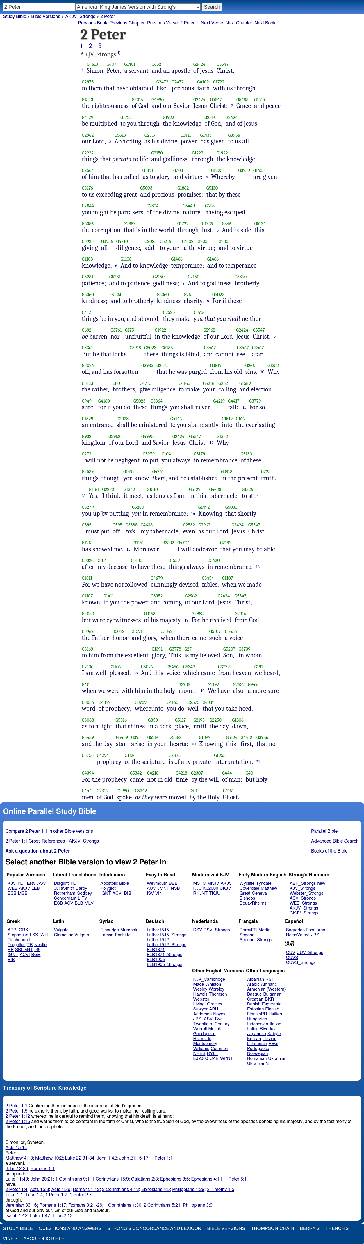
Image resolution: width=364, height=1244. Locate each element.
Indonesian (257, 1024)
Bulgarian (272, 994)
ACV (68, 903)
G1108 (87, 259)
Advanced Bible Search (334, 841)
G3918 (135, 347)
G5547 (223, 64)
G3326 (88, 560)
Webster (201, 999)
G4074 (113, 64)
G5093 (146, 188)
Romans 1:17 (52, 1205)
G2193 (199, 720)
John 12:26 (17, 1168)
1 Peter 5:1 (236, 1179)
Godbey (84, 893)
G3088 (88, 720)
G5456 (231, 631)
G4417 (234, 401)
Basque (254, 994)
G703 (178, 170)
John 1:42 (107, 1158)
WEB (12, 888)
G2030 (88, 613)
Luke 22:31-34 (79, 1158)
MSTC (199, 883)
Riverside (202, 1039)
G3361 (87, 347)
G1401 (129, 64)
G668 (210, 206)
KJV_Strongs (302, 888)
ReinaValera (298, 935)
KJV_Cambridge (209, 979)
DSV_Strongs (217, 930)
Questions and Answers (70, 1228)
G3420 (214, 560)
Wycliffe (247, 883)
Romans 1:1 (42, 1168)
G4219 (219, 401)
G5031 (231, 507)
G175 (129, 330)
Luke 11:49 (17, 1179)
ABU (213, 1009)
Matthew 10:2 (49, 1158)
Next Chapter (238, 23)
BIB (127, 893)
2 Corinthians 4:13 (120, 1189)
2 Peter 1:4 (17, 1189)
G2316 (137, 99)
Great (245, 893)
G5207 (229, 649)
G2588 (175, 737)
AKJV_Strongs (80, 16)
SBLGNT (24, 950)
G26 (187, 294)
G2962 (88, 135)
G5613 (120, 135)
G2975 (88, 82)
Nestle (40, 945)
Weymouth (157, 883)
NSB (175, 888)
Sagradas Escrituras (305, 930)
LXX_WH (39, 935)
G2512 (162, 365)
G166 (240, 418)
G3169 (87, 649)
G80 (116, 383)
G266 (250, 365)
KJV (12, 883)
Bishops (247, 898)
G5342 (167, 631)
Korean (254, 1039)
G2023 (150, 241)
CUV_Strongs (310, 953)
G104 (166, 454)
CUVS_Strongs (301, 962)
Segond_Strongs (256, 940)
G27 (188, 649)
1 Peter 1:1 (162, 1158)
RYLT (212, 1053)
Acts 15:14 (16, 1147)
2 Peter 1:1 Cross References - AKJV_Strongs (52, 841)
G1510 (152, 489)
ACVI (118, 893)
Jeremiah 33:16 (21, 1205)
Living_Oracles (207, 1004)
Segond (247, 935)
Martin (264, 930)
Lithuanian (257, 1044)
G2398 (175, 755)
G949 (87, 401)
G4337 (209, 702)
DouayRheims (253, 903)
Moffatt (215, 1029)
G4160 (184, 383)
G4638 (215, 489)
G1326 (247, 489)
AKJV (24, 888)
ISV (150, 893)
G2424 (199, 64)
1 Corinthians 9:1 (72, 1179)
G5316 (121, 720)
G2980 (123, 790)
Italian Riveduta (262, 1029)
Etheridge (109, 930)
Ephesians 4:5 (155, 1189)
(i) (118, 53)
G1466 (177, 259)
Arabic (253, 984)
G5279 (149, 454)
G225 (266, 471)
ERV (31, 883)
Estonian (255, 1009)
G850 (153, 720)
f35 (37, 950)
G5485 (242, 99)
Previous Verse (162, 23)
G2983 (147, 365)
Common (219, 1049)
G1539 (174, 560)
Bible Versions (45, 16)
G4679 (157, 578)
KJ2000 (210, 888)
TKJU (214, 893)
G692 (87, 330)
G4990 (157, 99)
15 (129, 549)
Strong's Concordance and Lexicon (154, 1228)
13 (84, 496)
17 (187, 620)
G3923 (88, 241)
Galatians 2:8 (144, 1179)
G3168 (149, 613)
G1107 (227, 578)
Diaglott (61, 883)
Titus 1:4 (34, 1195)
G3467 (210, 347)
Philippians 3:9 (198, 1205)
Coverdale (249, 888)
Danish (253, 1004)
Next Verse (212, 23)
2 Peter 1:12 (18, 1116)
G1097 (204, 737)
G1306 (238, 720)
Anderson (202, 1014)
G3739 (244, 170)
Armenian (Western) (266, 989)
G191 (258, 667)
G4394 (103, 755)
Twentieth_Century (211, 1024)
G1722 (218, 82)
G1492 (129, 471)
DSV (197, 930)
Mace (198, 984)
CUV (290, 953)
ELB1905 (156, 960)
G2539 (88, 471)
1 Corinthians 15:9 (110, 1179)
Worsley (216, 989)
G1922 (168, 117)
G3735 (184, 684)
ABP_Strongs (303, 883)
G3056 (88, 702)
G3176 (87, 188)
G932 (87, 436)
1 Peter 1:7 (56, 1195)
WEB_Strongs (303, 903)
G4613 (92, 64)
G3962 (88, 631)
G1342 (129, 489)
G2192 (225, 542)
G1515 (259, 99)
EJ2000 (200, 1058)
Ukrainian (277, 1058)
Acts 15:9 (60, 1189)
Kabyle (274, 1034)
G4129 (87, 117)
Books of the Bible (329, 851)
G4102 (203, 82)
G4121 (87, 312)
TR (30, 945)
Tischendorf (19, 940)
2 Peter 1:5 (17, 1111)
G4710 (122, 241)
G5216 (165, 241)
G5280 (138, 507)
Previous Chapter (127, 23)
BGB (36, 955)
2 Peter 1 (189, 23)
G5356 (88, 223)
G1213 (87, 542)
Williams (201, 1049)
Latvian (269, 1039)
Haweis (200, 994)
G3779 (255, 401)
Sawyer (200, 1009)
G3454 (208, 578)
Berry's (310, 1228)
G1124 (130, 755)
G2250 (215, 720)
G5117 (180, 720)
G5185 (167, 347)
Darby (81, 888)
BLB (79, 903)
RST (269, 979)
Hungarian (257, 1019)
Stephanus (18, 935)
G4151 (228, 790)
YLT (21, 883)
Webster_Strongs (306, 893)
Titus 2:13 (62, 1215)
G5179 (199, 454)
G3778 (175, 649)
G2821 (224, 383)
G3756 (200, 312)
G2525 (169, 312)
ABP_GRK (18, 930)
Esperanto (272, 1004)
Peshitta (123, 935)
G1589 (245, 383)
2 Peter (107, 16)
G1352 (273, 365)
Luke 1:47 (40, 1215)
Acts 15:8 (39, 1189)
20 (193, 744)
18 (136, 673)
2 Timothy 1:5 (220, 1189)
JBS (315, 935)
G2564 (88, 170)
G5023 (218, 294)
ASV (41, 883)
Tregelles (16, 945)
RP (11, 950)
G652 (156, 64)
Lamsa (106, 935)
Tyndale (264, 883)
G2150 (157, 153)
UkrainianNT (259, 1063)
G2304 (150, 135)
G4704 (183, 542)
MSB (22, 893)
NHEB (199, 1053)
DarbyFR (248, 930)
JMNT (163, 888)
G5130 (212, 188)
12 (212, 442)
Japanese (256, 1034)
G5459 (88, 737)
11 (244, 407)
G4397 (104, 702)
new (321, 883)
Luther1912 (158, 940)
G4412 (246, 737)
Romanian (257, 1058)
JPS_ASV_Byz (207, 1019)
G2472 (162, 82)
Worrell (200, 1029)
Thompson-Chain (272, 1228)
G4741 (158, 471)
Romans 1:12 (86, 1189)
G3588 (132, 525)
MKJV (213, 883)
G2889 (129, 223)
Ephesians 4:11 (206, 1179)
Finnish (272, 1009)
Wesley (200, 989)
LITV (82, 898)
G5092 (119, 631)
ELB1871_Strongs (164, 955)
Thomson (218, 994)
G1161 (94, 489)
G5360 (241, 277)
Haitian (275, 1014)
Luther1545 (158, 930)
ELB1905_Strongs (164, 964)
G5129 (194, 489)
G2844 (88, 206)
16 (258, 567)
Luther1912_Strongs (166, 945)
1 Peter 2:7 (80, 1195)
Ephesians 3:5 (174, 1179)
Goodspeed (204, 1034)
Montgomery (205, 1044)
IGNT (105, 893)
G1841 (103, 560)
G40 (86, 684)
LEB (35, 888)
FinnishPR (257, 1014)
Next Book (265, 23)
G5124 (260, 223)
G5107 (215, 631)
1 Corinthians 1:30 (122, 1205)
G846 (226, 223)
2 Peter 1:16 (18, 1121)
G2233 (108, 489)
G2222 (88, 153)
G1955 (219, 755)
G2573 (193, 702)
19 (203, 690)
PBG (273, 1044)
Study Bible (14, 16)
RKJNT (200, 893)
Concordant (65, 898)
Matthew (269, 888)
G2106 (88, 667)
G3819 (216, 365)
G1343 (87, 99)
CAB (214, 1058)
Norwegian (257, 1053)
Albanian (255, 979)
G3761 (116, 330)
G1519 (227, 418)
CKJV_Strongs (304, 913)
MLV (89, 903)
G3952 (157, 596)
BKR (269, 999)
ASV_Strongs (303, 898)
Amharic (269, 984)
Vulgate (61, 930)
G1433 (206, 135)
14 (193, 513)
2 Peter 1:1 (17, 1106)
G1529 (87, 418)
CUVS (292, 957)
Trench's (337, 1228)
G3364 (157, 401)
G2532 (189, 525)
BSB (12, 893)
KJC (197, 888)
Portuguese (258, 1049)
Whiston (213, 984)
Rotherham (64, 893)
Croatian (255, 999)
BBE (173, 883)
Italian (275, 1024)
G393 (136, 737)
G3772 (224, 667)
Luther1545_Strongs (166, 935)
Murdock (128, 930)
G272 (87, 454)
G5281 (87, 277)
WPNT (226, 1058)
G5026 (147, 667)
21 (258, 761)
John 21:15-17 (134, 1158)
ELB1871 (156, 950)
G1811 (87, 578)
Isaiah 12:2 (17, 1215)
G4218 (153, 773)
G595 (87, 525)
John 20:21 (42, 1179)
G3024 (88, 365)
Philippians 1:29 (188, 1189)
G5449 (189, 206)
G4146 (176, 418)
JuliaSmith (64, 888)
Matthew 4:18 (19, 1158)
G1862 (183, 188)
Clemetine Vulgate (71, 935)
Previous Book (92, 23)
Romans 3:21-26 (85, 1205)
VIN (159, 893)
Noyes (219, 1014)
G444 (227, 773)
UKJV (225, 888)
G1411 (186, 135)
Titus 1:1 (14, 1195)
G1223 (197, 153)
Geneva (259, 893)
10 (262, 371)
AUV (151, 888)
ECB (58, 903)
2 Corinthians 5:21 (162, 1205)
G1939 (207, 223)
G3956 (234, 135)
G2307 (197, 773)
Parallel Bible (324, 831)
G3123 (87, 383)
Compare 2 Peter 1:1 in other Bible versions (49, 831)
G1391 (147, 170)
